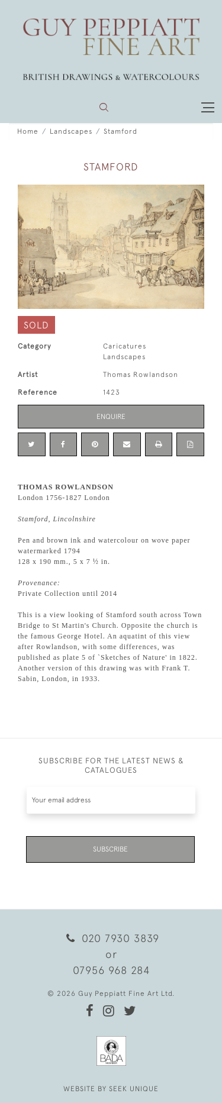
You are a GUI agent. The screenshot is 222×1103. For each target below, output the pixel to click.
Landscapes (71, 131)
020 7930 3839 (111, 938)
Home (27, 131)
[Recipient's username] (111, 800)
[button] (104, 107)
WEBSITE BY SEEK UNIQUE (111, 1089)
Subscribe (110, 849)
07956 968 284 (111, 970)
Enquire (111, 416)
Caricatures (124, 346)
